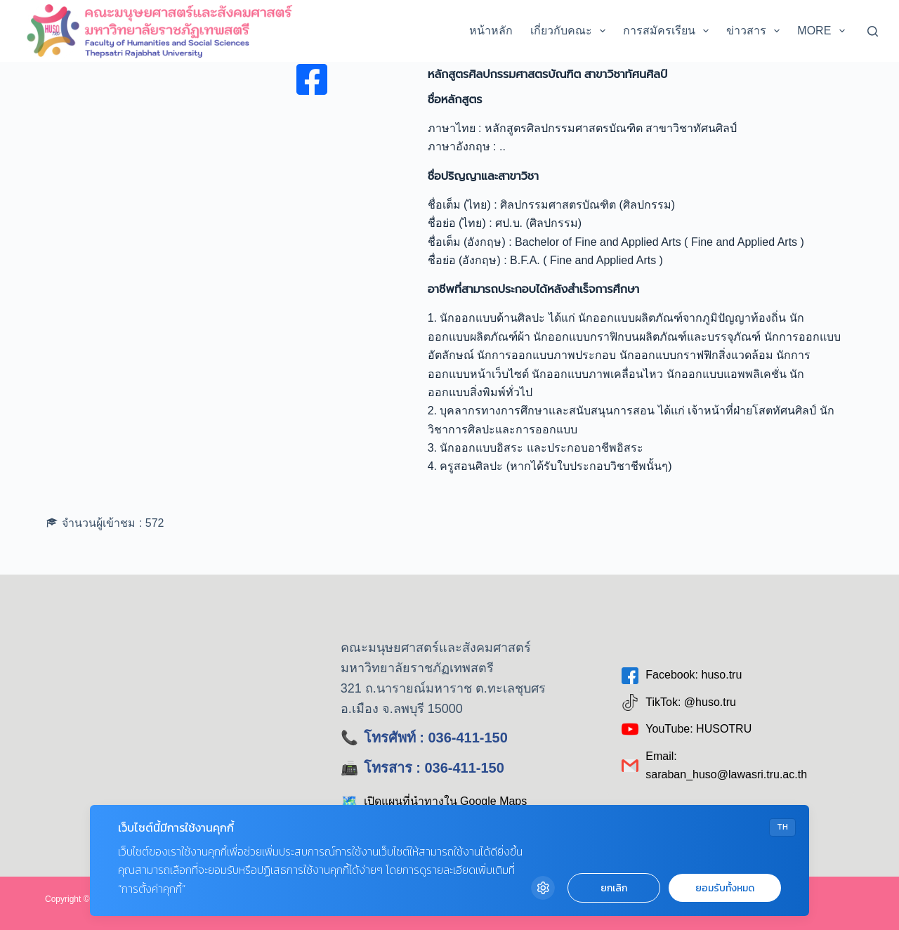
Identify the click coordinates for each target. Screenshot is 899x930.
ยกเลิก (614, 888)
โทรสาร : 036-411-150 (434, 767)
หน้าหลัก (491, 31)
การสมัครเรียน (668, 30)
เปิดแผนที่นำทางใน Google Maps (434, 801)
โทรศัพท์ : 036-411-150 (436, 737)
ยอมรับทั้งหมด (724, 888)
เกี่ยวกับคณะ (570, 30)
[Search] (872, 31)
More (823, 30)
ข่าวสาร (755, 30)
